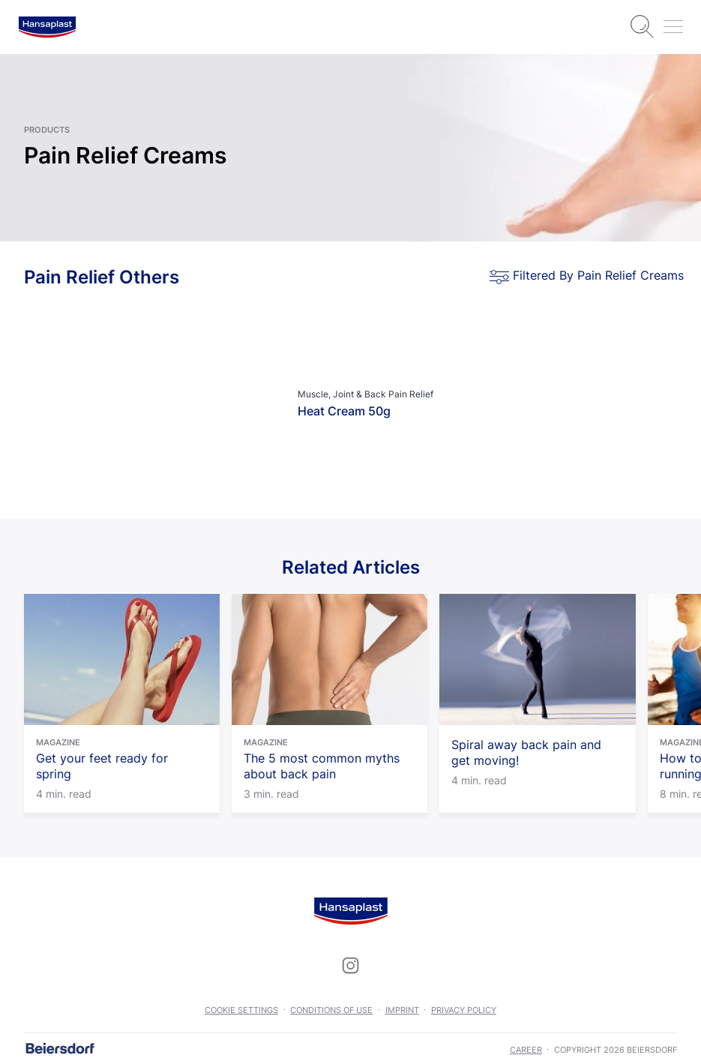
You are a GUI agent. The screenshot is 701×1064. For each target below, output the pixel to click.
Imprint (402, 1010)
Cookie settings (241, 1010)
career (526, 1050)
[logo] (47, 27)
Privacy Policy (463, 1010)
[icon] (350, 965)
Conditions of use (331, 1010)
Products (47, 129)
